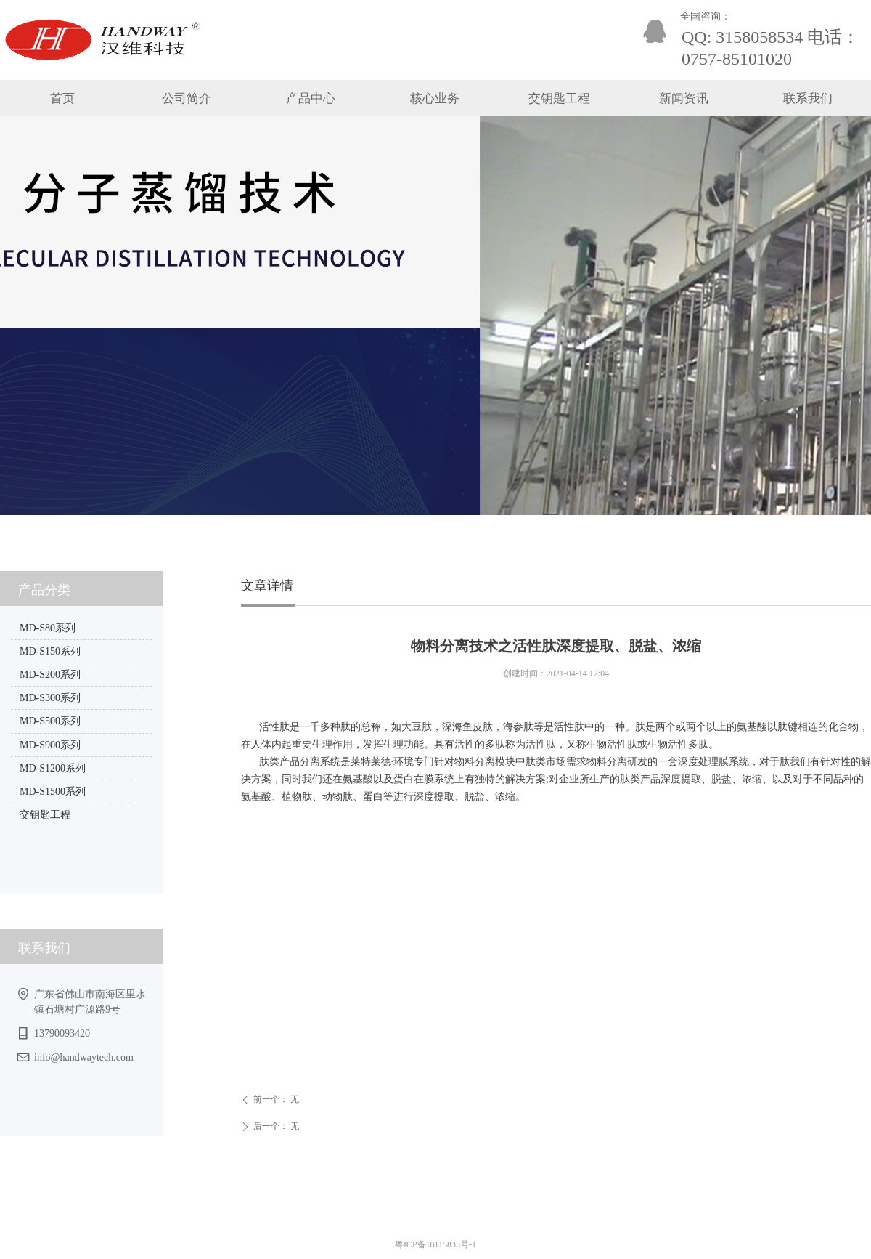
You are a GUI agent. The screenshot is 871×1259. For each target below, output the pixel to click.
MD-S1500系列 (53, 791)
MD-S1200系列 (53, 768)
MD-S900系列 (50, 745)
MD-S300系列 (50, 697)
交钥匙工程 (45, 814)
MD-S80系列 (47, 628)
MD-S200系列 (50, 674)
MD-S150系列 (50, 651)
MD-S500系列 (50, 721)
